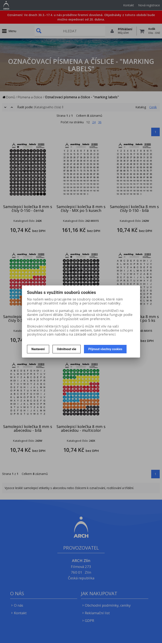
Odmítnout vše (66, 349)
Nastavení (38, 349)
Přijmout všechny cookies (105, 349)
